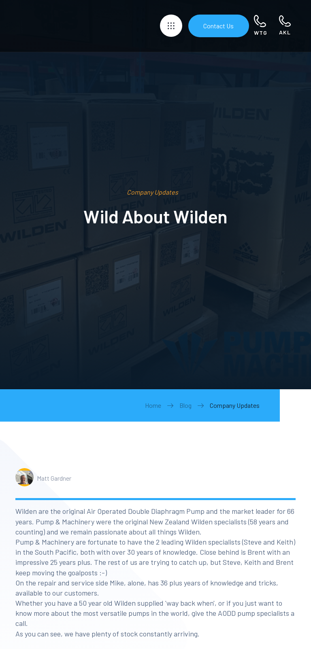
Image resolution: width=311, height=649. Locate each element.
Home (153, 405)
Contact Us (218, 26)
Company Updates (235, 405)
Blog (185, 405)
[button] (171, 26)
